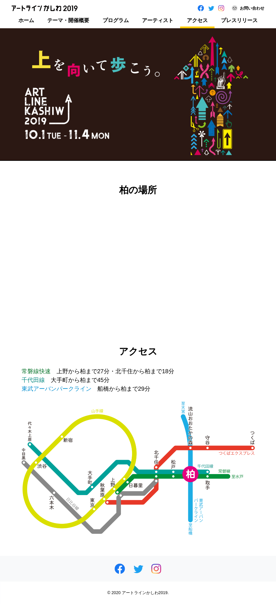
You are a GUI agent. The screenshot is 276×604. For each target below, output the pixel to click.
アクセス (197, 20)
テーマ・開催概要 (68, 20)
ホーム (26, 20)
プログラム (116, 20)
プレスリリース (239, 20)
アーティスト (157, 20)
